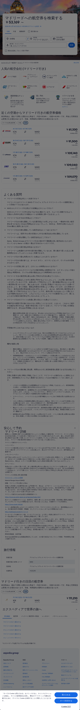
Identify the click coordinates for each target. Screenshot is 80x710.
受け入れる (66, 695)
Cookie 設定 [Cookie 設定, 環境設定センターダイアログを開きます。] (66, 707)
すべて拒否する (66, 701)
